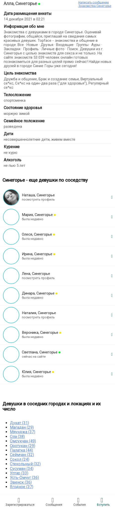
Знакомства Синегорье (94, 6)
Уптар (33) (19, 473)
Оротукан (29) (22, 445)
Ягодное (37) (21, 486)
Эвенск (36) (21, 482)
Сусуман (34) (21, 468)
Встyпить (103, 502)
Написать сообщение (93, 2)
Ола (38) (17, 436)
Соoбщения (54, 502)
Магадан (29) (22, 427)
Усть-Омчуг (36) (24, 477)
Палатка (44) (21, 450)
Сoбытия (79, 502)
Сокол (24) (19, 459)
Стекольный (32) (25, 464)
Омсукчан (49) (23, 441)
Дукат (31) (19, 423)
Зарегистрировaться (19, 502)
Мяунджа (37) (22, 431)
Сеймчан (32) (22, 454)
